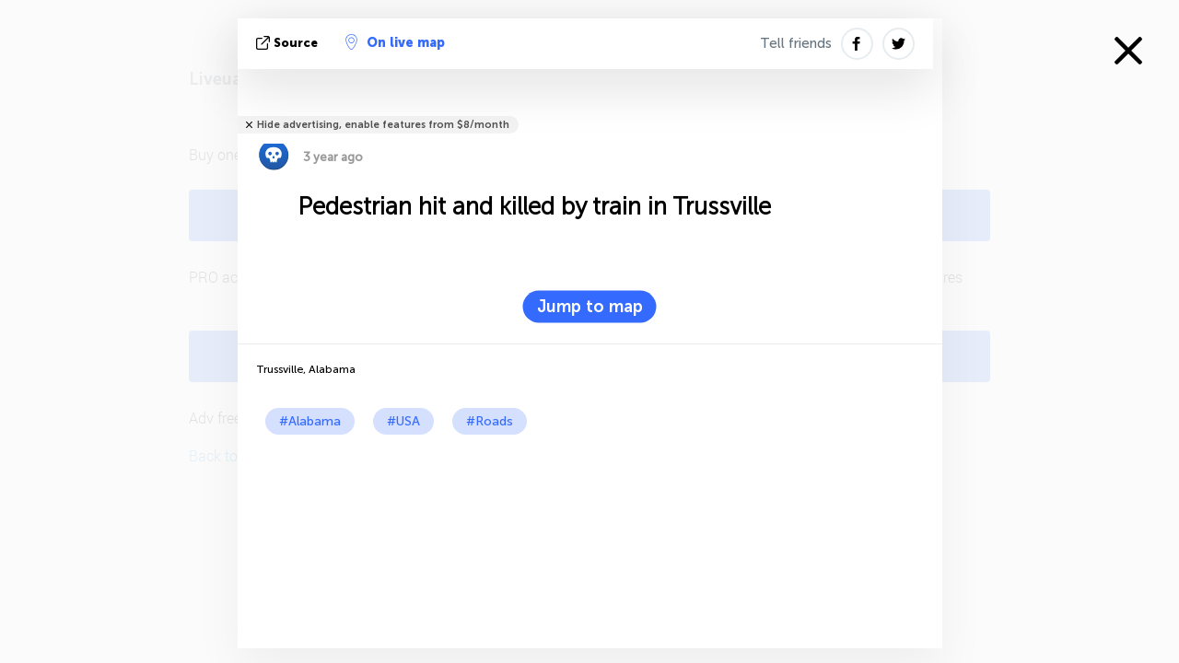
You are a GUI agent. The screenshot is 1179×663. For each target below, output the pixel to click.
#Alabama (310, 421)
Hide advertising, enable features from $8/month (383, 125)
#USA (403, 421)
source (289, 43)
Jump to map (590, 307)
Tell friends (796, 43)
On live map (395, 42)
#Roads (489, 421)
